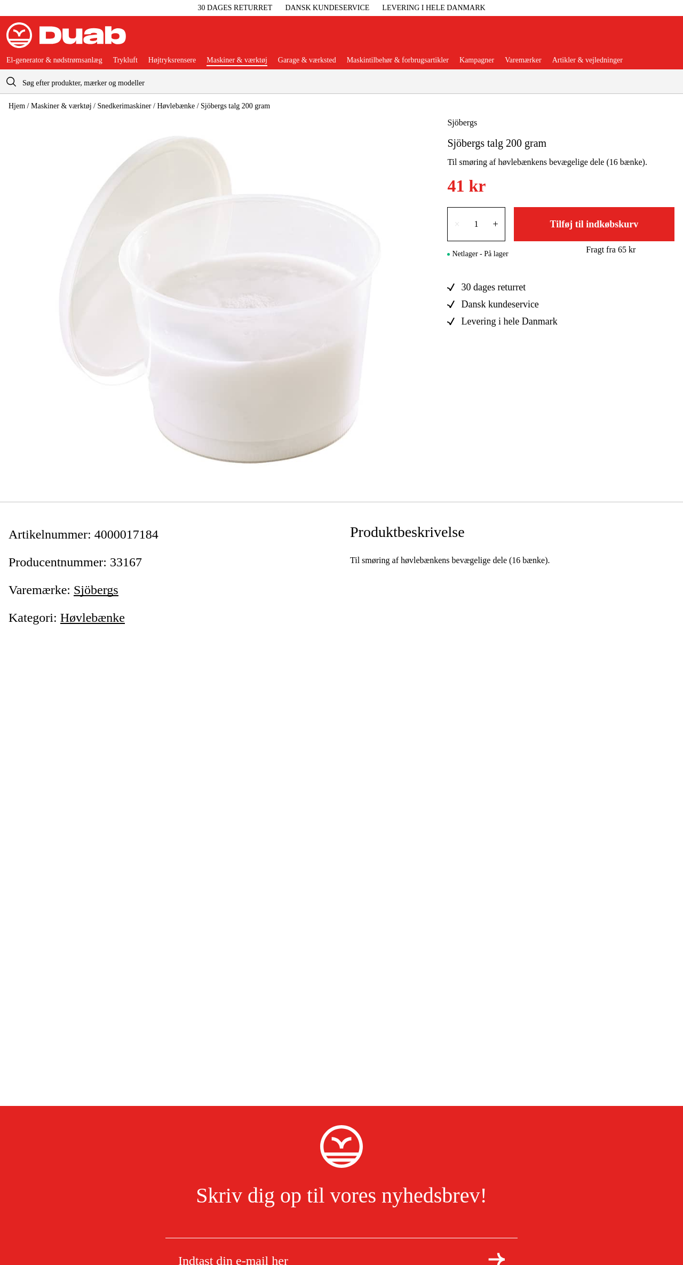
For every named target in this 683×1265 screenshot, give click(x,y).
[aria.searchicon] (11, 81)
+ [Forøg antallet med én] (495, 224)
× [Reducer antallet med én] (456, 224)
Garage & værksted (307, 60)
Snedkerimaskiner (124, 106)
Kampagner (476, 60)
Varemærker (523, 60)
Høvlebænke (176, 106)
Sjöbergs (462, 122)
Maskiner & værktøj (237, 60)
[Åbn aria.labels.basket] (668, 39)
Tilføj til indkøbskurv (594, 224)
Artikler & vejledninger (587, 60)
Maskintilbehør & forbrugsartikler (398, 60)
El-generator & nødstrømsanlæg (54, 60)
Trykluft (125, 60)
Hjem (17, 106)
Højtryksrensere (172, 60)
